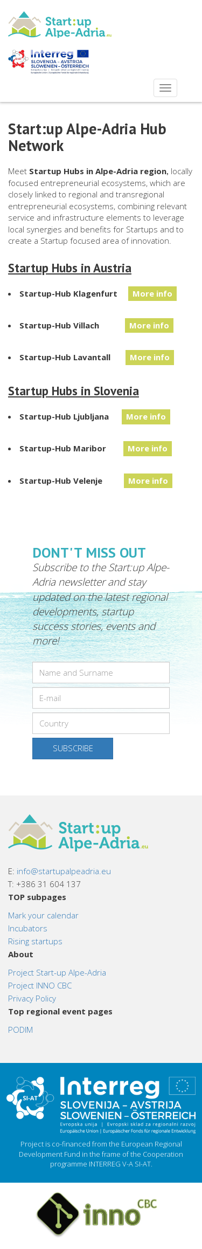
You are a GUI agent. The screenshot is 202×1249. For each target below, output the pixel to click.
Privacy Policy (32, 998)
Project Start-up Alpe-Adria (57, 972)
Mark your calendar (43, 915)
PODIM (20, 1029)
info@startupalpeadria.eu (64, 871)
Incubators (27, 928)
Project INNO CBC (40, 985)
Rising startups (35, 941)
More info (152, 293)
